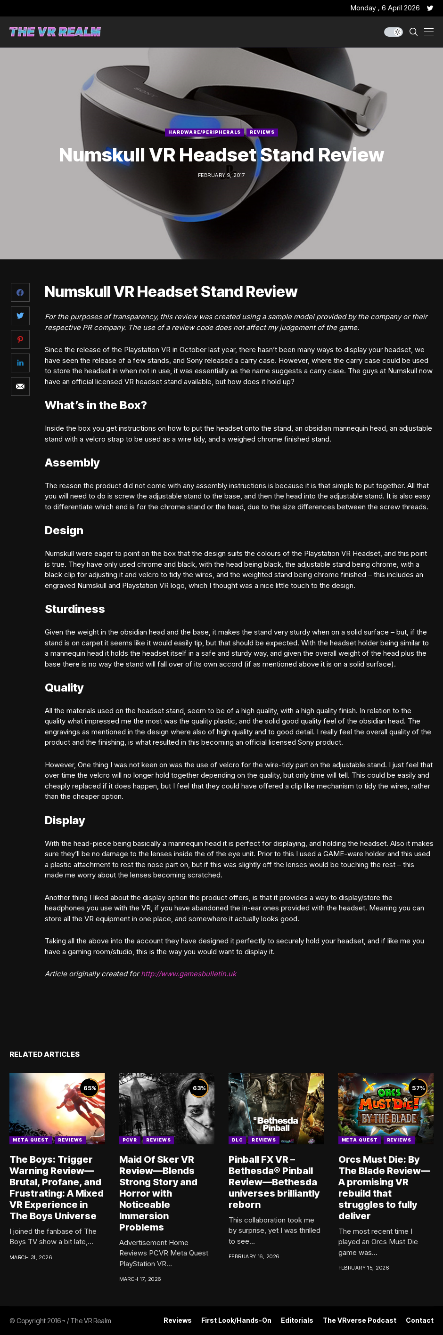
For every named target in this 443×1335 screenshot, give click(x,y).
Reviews (262, 132)
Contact (420, 1320)
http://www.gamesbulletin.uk (188, 973)
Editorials (297, 1320)
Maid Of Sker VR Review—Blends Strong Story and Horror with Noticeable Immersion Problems (158, 1193)
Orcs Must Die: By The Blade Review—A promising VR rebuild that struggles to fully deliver (384, 1188)
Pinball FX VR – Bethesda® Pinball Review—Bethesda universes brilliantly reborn (274, 1182)
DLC (237, 1139)
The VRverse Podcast (359, 1320)
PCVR (130, 1139)
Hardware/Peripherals (204, 132)
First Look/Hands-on (236, 1320)
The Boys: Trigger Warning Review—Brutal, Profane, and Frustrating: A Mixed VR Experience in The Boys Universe (56, 1188)
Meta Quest (31, 1139)
